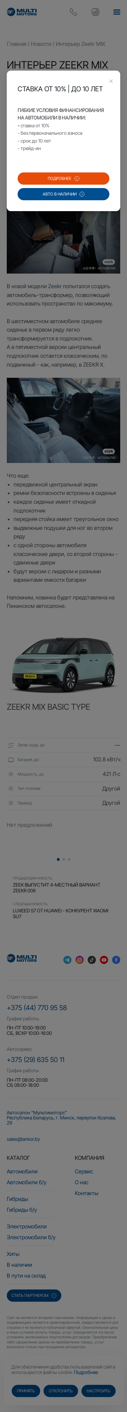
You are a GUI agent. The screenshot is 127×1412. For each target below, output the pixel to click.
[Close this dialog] (111, 82)
